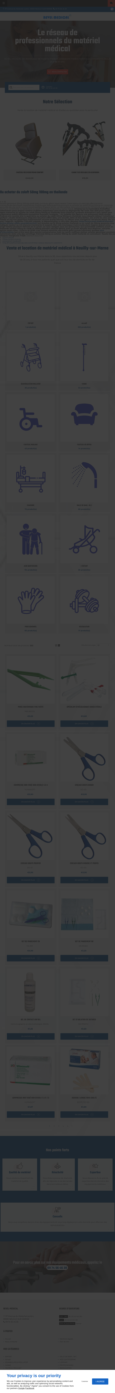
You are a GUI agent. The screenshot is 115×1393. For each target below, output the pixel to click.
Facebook (29, 1388)
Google (21, 1388)
